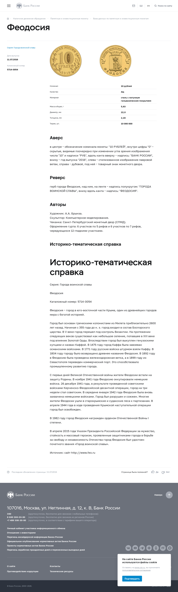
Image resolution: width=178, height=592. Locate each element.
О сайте (11, 566)
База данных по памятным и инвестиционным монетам (121, 18)
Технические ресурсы (61, 571)
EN (148, 6)
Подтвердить (132, 578)
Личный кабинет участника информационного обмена (36, 528)
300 (9, 513)
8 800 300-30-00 (16, 517)
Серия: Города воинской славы (21, 47)
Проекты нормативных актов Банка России (30, 545)
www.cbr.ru (140, 567)
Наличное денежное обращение (29, 18)
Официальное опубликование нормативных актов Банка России (41, 541)
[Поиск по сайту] (163, 5)
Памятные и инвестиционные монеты (69, 18)
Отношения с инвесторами (21, 532)
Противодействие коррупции (22, 571)
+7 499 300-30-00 (16, 520)
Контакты (55, 566)
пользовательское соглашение (136, 570)
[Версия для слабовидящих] (141, 5)
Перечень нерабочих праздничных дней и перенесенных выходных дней (46, 549)
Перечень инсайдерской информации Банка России (35, 537)
